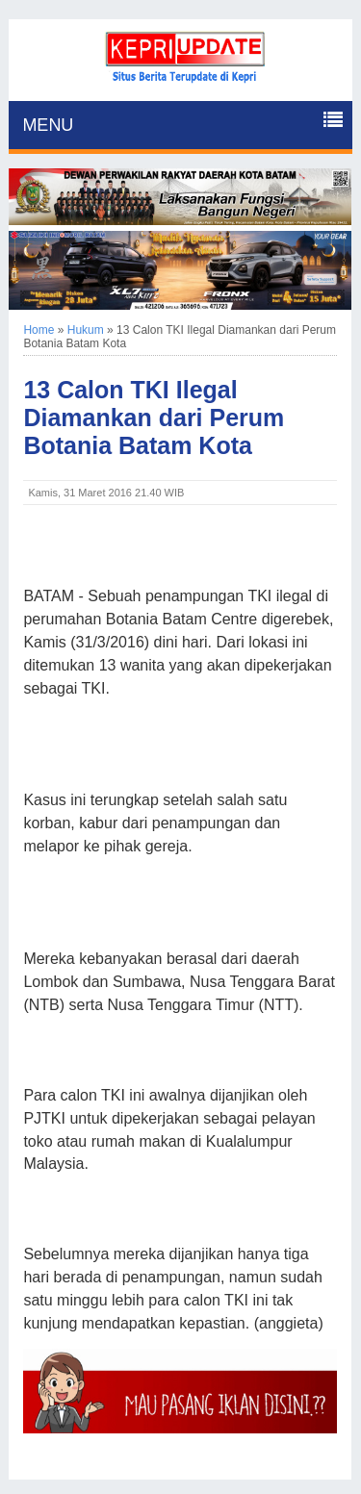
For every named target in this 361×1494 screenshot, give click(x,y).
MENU (47, 125)
